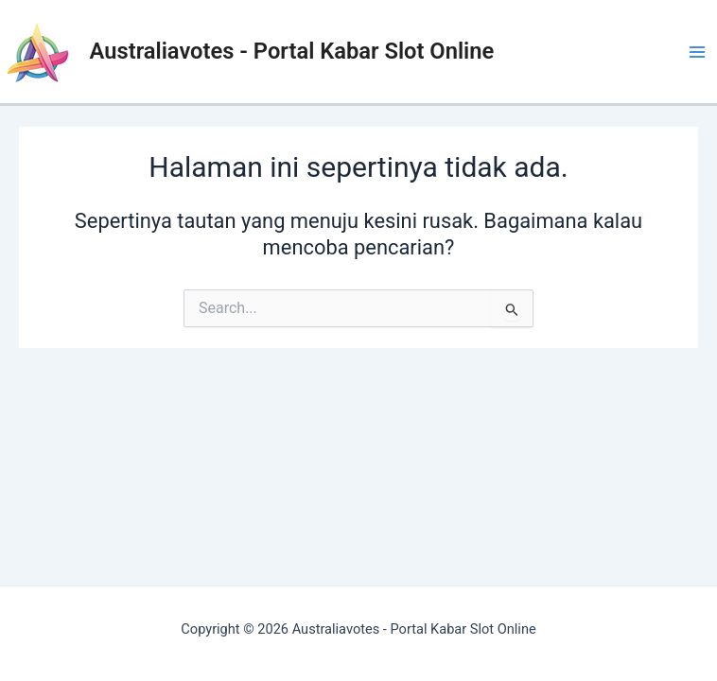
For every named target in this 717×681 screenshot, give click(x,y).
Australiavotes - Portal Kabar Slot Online (292, 51)
